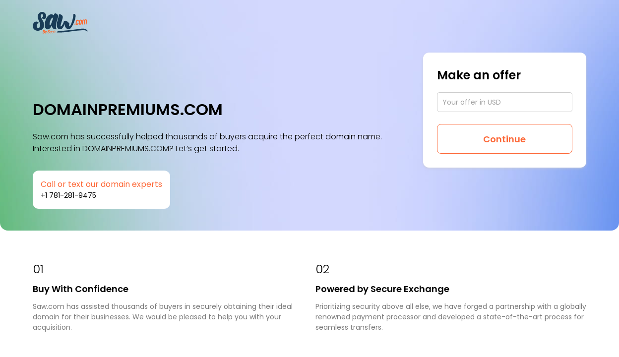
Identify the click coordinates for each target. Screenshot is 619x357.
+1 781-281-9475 (68, 195)
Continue (504, 139)
